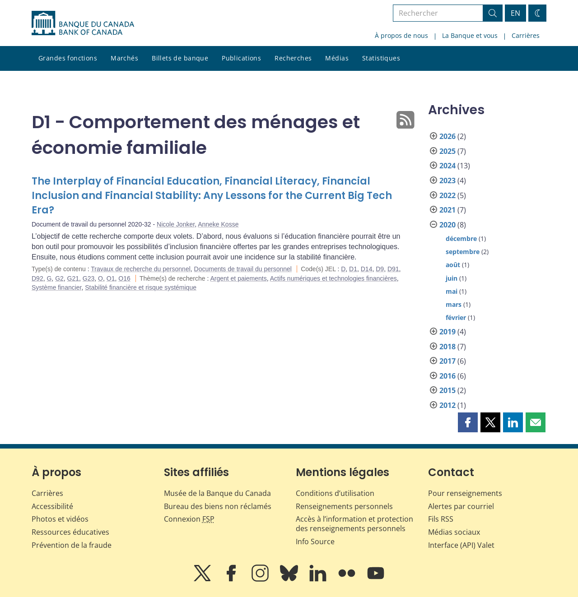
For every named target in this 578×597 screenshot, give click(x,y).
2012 (447, 405)
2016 (447, 376)
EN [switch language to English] (515, 13)
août (453, 264)
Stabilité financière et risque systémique (140, 287)
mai (451, 291)
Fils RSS (440, 519)
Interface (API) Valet (461, 545)
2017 (447, 361)
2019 (447, 332)
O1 (111, 278)
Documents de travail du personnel (243, 269)
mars (453, 304)
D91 (393, 269)
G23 (88, 278)
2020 (447, 225)
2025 (447, 151)
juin (451, 278)
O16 (124, 278)
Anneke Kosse (218, 224)
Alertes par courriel (461, 506)
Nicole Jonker (176, 224)
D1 (353, 269)
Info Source (315, 541)
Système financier (57, 287)
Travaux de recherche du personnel (141, 269)
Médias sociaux (454, 532)
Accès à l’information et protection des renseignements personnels (354, 523)
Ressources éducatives (70, 532)
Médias (337, 58)
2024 (447, 166)
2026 (447, 136)
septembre (463, 251)
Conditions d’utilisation (335, 493)
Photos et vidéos (60, 519)
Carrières (526, 35)
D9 (380, 269)
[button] (468, 422)
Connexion (189, 519)
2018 (447, 347)
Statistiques (381, 58)
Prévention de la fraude (72, 545)
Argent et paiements (238, 278)
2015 (447, 390)
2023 (447, 180)
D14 (367, 269)
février (456, 317)
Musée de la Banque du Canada (217, 493)
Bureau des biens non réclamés (217, 506)
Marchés (124, 58)
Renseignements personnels (344, 506)
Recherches (293, 58)
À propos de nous (401, 35)
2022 (447, 195)
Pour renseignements (465, 493)
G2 (59, 278)
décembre (461, 238)
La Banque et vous (470, 35)
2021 (447, 210)
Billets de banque (180, 58)
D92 (37, 278)
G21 (73, 278)
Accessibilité (52, 506)
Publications (241, 58)
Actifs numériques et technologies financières (333, 278)
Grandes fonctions (67, 58)
